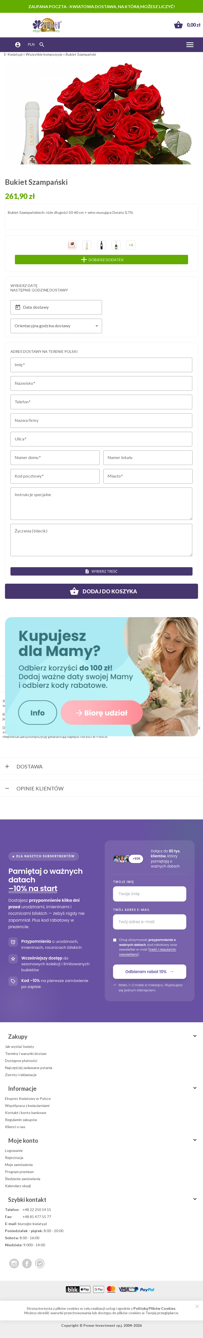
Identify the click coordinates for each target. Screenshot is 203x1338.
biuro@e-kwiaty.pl (32, 1223)
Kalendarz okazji (18, 1186)
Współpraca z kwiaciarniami (27, 1105)
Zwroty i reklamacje (21, 1074)
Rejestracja (14, 1157)
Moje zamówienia (19, 1164)
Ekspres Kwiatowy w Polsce (28, 1098)
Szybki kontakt (103, 1199)
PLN (31, 44)
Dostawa (23, 767)
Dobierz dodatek (112, 259)
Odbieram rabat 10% (149, 971)
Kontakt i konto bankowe (25, 1112)
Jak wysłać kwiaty (19, 1046)
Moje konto (103, 1140)
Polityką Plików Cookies (154, 1308)
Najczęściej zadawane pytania (28, 1067)
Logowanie (14, 1150)
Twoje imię (123, 882)
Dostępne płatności (21, 1060)
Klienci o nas (15, 1126)
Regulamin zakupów (21, 1119)
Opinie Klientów (34, 789)
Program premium (19, 1171)
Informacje (103, 1088)
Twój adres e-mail (131, 910)
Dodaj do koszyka (101, 591)
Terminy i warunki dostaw (26, 1053)
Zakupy (103, 1036)
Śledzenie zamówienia (22, 1178)
